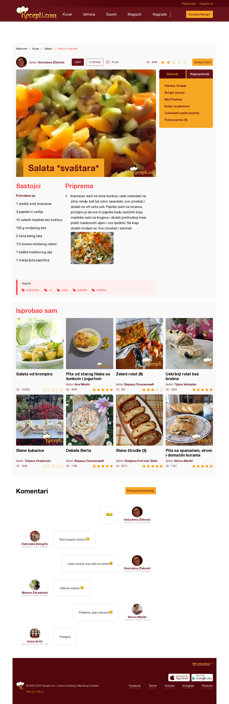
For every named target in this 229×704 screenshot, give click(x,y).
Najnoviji (172, 74)
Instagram (188, 685)
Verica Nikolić (137, 617)
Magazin (135, 14)
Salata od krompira (39, 354)
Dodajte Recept (199, 14)
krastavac (32, 290)
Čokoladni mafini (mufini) (182, 113)
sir (50, 290)
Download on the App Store (179, 677)
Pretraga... (177, 14)
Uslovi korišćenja (66, 685)
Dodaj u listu (202, 62)
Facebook (135, 685)
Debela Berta (89, 431)
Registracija (189, 3)
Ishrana (89, 14)
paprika (82, 290)
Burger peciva (174, 92)
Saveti (111, 14)
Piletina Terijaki (175, 85)
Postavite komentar (140, 490)
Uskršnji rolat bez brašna (189, 354)
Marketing (82, 685)
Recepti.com (36, 13)
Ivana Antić (35, 641)
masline (101, 290)
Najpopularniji (199, 74)
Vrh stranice (201, 663)
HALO (39, 691)
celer (65, 290)
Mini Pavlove (173, 99)
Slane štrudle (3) (139, 431)
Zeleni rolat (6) (139, 354)
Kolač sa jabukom (177, 106)
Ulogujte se (206, 3)
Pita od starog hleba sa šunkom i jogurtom (89, 354)
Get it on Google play (202, 677)
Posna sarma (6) (176, 119)
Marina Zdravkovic (35, 592)
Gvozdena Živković (51, 62)
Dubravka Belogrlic (34, 544)
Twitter (152, 685)
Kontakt (94, 685)
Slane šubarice (39, 431)
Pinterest (207, 685)
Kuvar (67, 14)
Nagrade (160, 14)
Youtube (170, 685)
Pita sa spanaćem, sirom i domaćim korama (189, 431)
